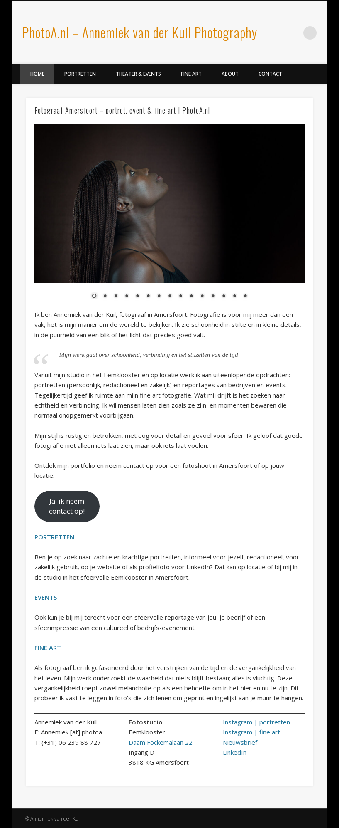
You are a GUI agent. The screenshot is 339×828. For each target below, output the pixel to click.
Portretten (80, 73)
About (230, 73)
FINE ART (47, 647)
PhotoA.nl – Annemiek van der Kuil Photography (139, 32)
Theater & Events (138, 73)
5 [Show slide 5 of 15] (137, 296)
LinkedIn (293, 33)
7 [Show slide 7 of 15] (158, 296)
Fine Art (191, 73)
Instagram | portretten (256, 722)
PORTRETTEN (54, 537)
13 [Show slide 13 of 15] (223, 296)
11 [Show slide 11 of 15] (202, 296)
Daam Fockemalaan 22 (161, 742)
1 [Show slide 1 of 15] (94, 296)
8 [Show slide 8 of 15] (169, 296)
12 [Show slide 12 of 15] (212, 296)
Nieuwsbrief (240, 742)
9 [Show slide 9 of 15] (180, 296)
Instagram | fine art (251, 732)
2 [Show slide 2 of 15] (105, 296)
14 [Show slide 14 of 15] (234, 296)
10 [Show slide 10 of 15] (191, 296)
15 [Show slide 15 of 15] (245, 296)
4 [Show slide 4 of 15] (126, 296)
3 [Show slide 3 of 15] (115, 296)
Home (37, 73)
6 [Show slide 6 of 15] (148, 296)
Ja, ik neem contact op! (67, 506)
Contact (270, 73)
